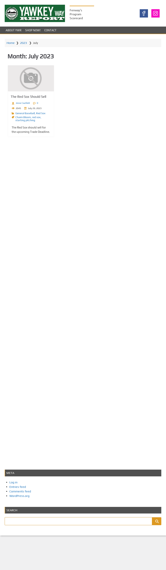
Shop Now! (33, 30)
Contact (50, 30)
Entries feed (17, 487)
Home (11, 43)
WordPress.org (19, 496)
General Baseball (25, 113)
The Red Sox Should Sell (28, 97)
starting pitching (25, 120)
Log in (13, 482)
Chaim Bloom (23, 117)
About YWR (13, 30)
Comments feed (20, 491)
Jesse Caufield (23, 103)
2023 (23, 43)
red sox (36, 117)
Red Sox (40, 113)
